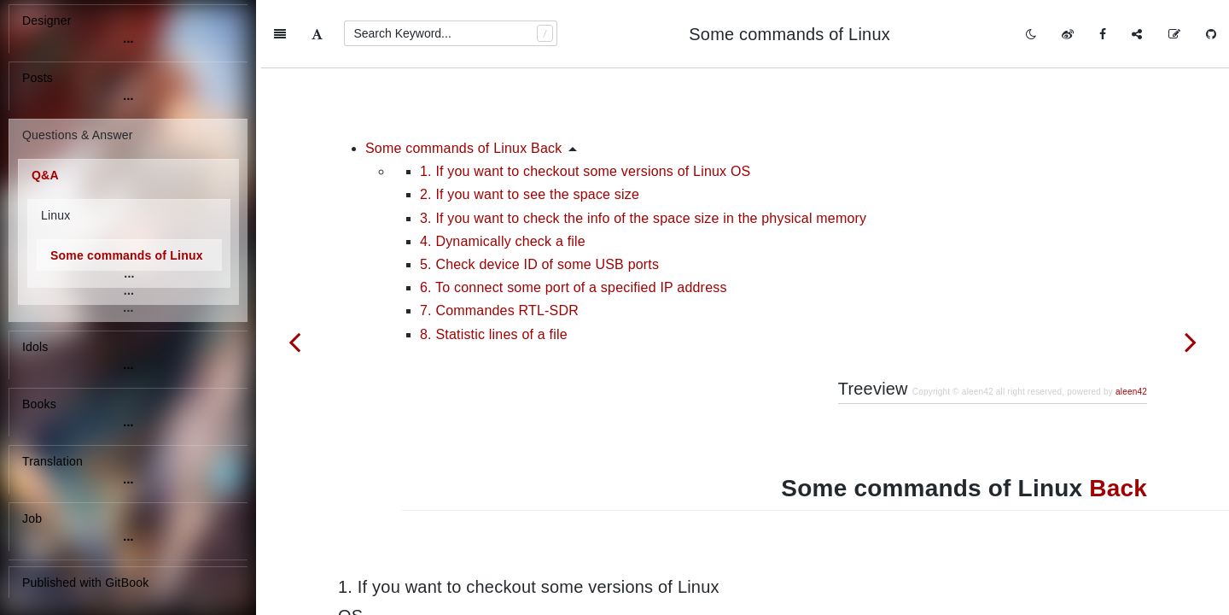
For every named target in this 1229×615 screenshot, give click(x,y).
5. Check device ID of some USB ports (539, 196)
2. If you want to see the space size (529, 126)
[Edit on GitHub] (1174, 34)
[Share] (1137, 34)
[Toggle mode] (1031, 34)
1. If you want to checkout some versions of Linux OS (585, 103)
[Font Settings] (317, 34)
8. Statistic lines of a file (494, 266)
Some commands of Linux (126, 255)
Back (1118, 420)
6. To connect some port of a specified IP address (573, 219)
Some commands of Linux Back (463, 80)
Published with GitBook (85, 582)
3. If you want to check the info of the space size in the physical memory (643, 150)
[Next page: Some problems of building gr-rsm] (1190, 341)
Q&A (45, 175)
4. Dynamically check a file (502, 173)
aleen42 (1131, 323)
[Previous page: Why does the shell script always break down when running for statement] (294, 341)
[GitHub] (1211, 34)
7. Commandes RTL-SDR (499, 242)
